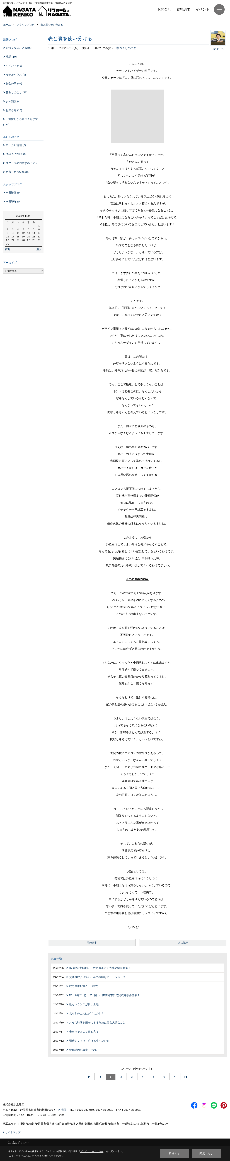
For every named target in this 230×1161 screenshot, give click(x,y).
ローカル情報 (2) (16, 145)
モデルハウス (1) (16, 74)
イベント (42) (14, 65)
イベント (202, 9)
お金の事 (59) (14, 83)
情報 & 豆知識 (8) (16, 154)
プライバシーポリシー (91, 1151)
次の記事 (183, 942)
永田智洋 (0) (13, 201)
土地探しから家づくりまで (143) (20, 122)
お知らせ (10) (14, 110)
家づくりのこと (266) (19, 47)
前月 (7, 249)
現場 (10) (11, 56)
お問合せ (164, 9)
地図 (63, 1109)
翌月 (39, 249)
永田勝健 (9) (13, 192)
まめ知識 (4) (13, 101)
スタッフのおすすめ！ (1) (21, 162)
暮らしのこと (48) (16, 92)
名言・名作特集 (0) (17, 171)
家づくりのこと (126, 48)
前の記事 (92, 942)
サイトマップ (12, 1132)
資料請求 (183, 9)
